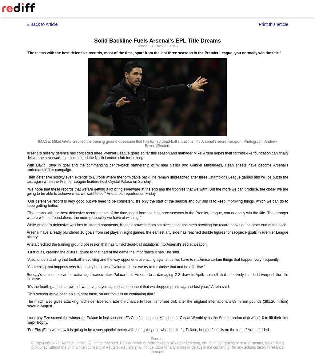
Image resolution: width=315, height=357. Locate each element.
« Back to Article (42, 24)
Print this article (273, 24)
